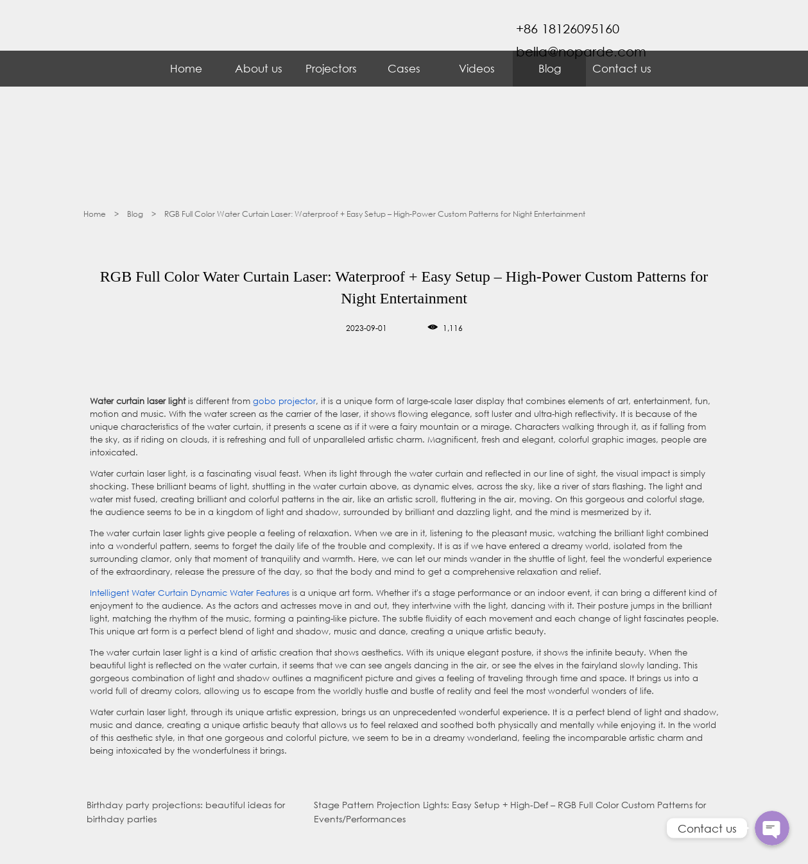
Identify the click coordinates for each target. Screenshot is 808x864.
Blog (549, 68)
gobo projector (284, 401)
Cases (404, 68)
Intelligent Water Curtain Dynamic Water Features (189, 593)
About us (258, 68)
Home (186, 68)
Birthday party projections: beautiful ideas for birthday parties (186, 812)
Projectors (331, 68)
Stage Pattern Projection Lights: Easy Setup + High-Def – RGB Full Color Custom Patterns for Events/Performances (510, 812)
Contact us (621, 68)
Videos (477, 68)
